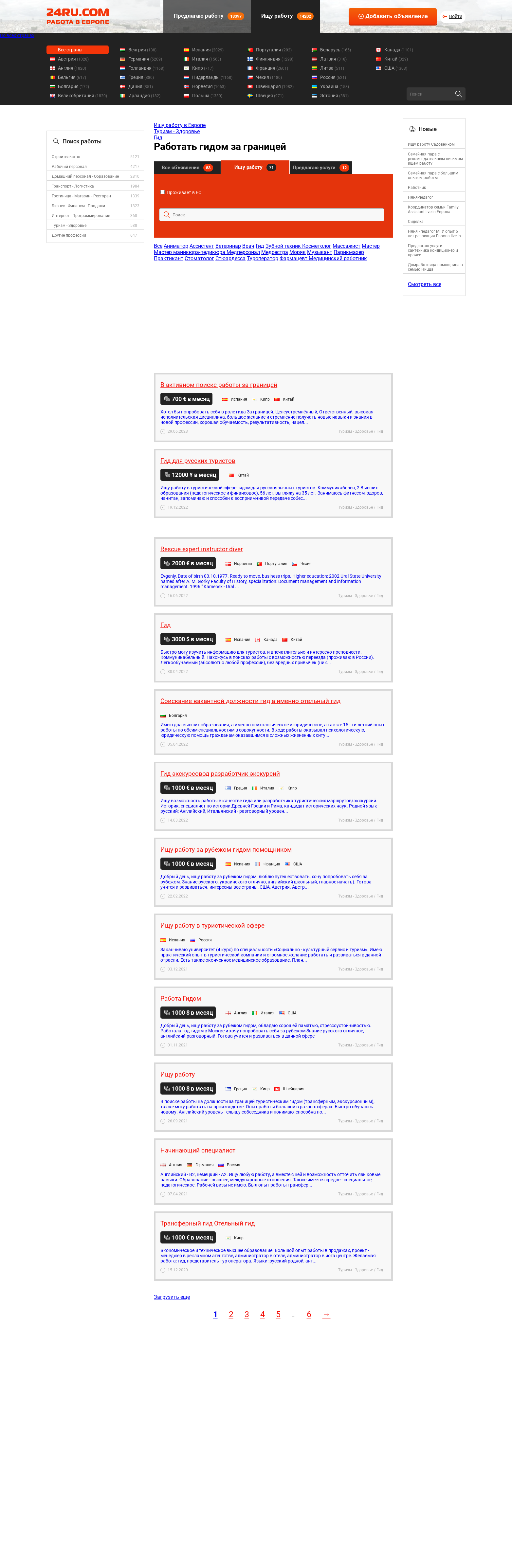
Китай (396, 59)
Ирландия (144, 95)
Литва (332, 68)
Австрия (73, 59)
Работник (417, 187)
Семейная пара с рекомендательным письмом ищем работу (435, 159)
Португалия (274, 49)
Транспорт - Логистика (73, 186)
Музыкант (319, 252)
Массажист (346, 246)
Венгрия (142, 49)
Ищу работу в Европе (180, 125)
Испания (208, 49)
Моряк (297, 252)
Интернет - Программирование (81, 215)
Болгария (73, 86)
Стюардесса (230, 258)
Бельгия (72, 77)
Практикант (168, 258)
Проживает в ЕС (180, 192)
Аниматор (176, 246)
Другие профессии (69, 235)
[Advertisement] (273, 314)
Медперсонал (243, 252)
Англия (72, 68)
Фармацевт (294, 258)
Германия (145, 59)
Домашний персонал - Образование (85, 176)
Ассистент (202, 246)
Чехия (269, 77)
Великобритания (82, 95)
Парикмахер (349, 252)
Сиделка (416, 221)
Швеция (269, 95)
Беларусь (335, 49)
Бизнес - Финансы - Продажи (78, 206)
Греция (141, 77)
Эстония (334, 95)
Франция (272, 68)
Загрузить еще (172, 1297)
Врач (248, 246)
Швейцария (275, 86)
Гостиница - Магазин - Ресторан (81, 196)
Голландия (146, 68)
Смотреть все (424, 284)
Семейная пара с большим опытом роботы (433, 175)
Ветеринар (228, 246)
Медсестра (274, 252)
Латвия (333, 59)
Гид (158, 138)
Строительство (66, 156)
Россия (333, 77)
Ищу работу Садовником (431, 144)
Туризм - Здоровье (69, 225)
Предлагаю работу (208, 16)
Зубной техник (283, 246)
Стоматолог (199, 258)
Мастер (371, 246)
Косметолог (316, 246)
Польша (207, 95)
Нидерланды (212, 77)
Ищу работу (287, 16)
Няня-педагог (420, 197)
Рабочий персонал (69, 166)
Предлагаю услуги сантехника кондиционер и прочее (433, 250)
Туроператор (262, 258)
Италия (206, 59)
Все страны (70, 49)
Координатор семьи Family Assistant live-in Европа (433, 209)
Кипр (202, 68)
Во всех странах (17, 35)
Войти (455, 16)
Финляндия (274, 59)
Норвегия (209, 86)
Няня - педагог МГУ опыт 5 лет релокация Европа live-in (434, 233)
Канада (398, 49)
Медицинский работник (338, 258)
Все (158, 246)
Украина (334, 86)
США (395, 68)
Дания (140, 86)
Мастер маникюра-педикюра (190, 252)
